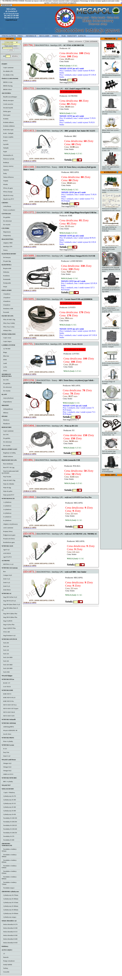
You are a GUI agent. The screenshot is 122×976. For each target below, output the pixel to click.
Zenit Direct (6, 590)
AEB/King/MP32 (8, 727)
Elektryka (5, 272)
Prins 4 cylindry (7, 741)
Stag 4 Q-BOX (7, 621)
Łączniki (5, 144)
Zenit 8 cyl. (6, 586)
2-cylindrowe (6, 506)
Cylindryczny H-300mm (10, 899)
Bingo (4, 352)
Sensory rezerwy (7, 166)
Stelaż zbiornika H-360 (9, 935)
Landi (4, 363)
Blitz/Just (5, 356)
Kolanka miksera (8, 122)
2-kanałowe (6, 297)
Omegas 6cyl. (7, 767)
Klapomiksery (7, 402)
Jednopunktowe (7, 409)
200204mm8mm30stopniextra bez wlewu (111, 75)
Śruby (4, 173)
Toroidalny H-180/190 (9, 818)
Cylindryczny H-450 (9, 814)
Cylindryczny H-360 (9, 807)
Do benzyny (6, 257)
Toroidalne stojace (8, 888)
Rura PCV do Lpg (8, 467)
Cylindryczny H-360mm (10, 906)
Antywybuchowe (8, 398)
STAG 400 (6, 632)
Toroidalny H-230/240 (9, 829)
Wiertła (5, 184)
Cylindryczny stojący (9, 917)
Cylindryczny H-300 (9, 800)
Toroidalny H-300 (8, 840)
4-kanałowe (6, 301)
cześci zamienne (7, 528)
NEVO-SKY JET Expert (10, 708)
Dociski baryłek (7, 108)
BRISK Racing (7, 86)
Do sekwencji (7, 221)
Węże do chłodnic (8, 484)
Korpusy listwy (7, 531)
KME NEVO (6, 694)
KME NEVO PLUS (8, 697)
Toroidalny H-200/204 (9, 822)
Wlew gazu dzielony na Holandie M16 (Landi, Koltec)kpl (111, 228)
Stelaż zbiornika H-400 (9, 939)
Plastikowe (6, 423)
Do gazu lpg (6, 261)
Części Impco (7, 341)
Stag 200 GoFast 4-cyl (9, 597)
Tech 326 (5, 661)
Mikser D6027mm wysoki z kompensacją (111, 130)
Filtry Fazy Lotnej (8, 327)
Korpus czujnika (7, 137)
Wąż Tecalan (6, 476)
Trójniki (5, 181)
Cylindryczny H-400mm (10, 910)
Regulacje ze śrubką (9, 453)
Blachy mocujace (8, 100)
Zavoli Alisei (6, 734)
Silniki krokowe (7, 456)
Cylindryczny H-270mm (10, 895)
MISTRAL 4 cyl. (8, 564)
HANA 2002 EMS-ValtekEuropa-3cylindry (111, 93)
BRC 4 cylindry (7, 781)
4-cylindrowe (6, 513)
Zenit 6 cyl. (6, 582)
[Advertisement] (111, 512)
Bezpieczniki (6, 268)
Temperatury (6, 235)
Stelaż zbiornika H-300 (9, 928)
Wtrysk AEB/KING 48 (9, 730)
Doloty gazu (6, 111)
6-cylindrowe (6, 517)
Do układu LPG (7, 71)
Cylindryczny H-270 (9, 796)
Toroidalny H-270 (8, 836)
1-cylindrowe (6, 502)
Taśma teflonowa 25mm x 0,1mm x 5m (111, 148)
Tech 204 (5, 643)
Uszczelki (5, 972)
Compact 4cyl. (7, 575)
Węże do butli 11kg (8, 480)
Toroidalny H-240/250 (9, 832)
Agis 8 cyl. (6, 549)
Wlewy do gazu (7, 188)
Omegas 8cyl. (7, 770)
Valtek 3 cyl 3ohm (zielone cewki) (111, 190)
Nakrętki (5, 148)
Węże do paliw (7, 491)
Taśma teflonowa (8, 177)
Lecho (4, 367)
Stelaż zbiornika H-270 (9, 924)
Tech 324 (5, 654)
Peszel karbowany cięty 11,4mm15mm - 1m (111, 433)
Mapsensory (6, 232)
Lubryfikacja (6, 206)
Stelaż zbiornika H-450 (9, 942)
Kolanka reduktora (8, 126)
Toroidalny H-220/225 (9, 825)
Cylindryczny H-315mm (10, 902)
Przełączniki (6, 283)
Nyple (4, 151)
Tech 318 (5, 650)
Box (4, 571)
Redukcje (5, 162)
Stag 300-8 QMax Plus (9, 617)
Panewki (5, 957)
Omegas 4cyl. (7, 763)
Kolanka (5, 119)
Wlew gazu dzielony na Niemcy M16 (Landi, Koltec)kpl (111, 248)
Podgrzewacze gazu (8, 535)
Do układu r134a (7, 75)
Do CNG (5, 380)
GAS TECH (6, 686)
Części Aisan (6, 338)
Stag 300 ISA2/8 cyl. (9, 601)
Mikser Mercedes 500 (111, 399)
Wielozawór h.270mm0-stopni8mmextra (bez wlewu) (111, 208)
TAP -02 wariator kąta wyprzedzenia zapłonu (111, 451)
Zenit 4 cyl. (6, 579)
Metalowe (5, 420)
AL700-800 (6, 349)
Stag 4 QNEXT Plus (9, 628)
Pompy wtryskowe (8, 961)
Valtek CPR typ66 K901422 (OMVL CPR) (111, 167)
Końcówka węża (7, 129)
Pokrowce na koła (8, 159)
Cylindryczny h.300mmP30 (111, 327)
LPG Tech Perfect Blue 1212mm (111, 112)
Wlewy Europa (7, 192)
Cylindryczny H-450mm (10, 913)
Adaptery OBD (7, 243)
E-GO (4, 749)
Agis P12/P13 (7, 557)
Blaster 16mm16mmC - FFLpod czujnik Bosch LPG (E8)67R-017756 (111, 309)
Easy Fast (5, 752)
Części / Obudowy (8, 792)
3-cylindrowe (6, 509)
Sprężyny (5, 170)
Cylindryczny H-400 (9, 811)
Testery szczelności (8, 210)
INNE (4, 360)
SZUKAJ (15, 56)
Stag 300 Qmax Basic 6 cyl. (11, 604)
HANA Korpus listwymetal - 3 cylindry (111, 363)
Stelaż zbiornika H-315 (9, 932)
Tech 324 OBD (7, 657)
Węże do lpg (6, 487)
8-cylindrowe (6, 520)
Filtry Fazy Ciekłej (8, 323)
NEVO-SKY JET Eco (9, 705)
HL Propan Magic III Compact (111, 381)
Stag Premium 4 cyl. (9, 635)
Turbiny (5, 968)
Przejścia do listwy (8, 539)
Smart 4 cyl (6, 756)
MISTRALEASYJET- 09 (111, 415)
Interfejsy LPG (7, 246)
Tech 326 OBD (7, 665)
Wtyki (4, 286)
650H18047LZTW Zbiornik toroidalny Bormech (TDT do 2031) (111, 268)
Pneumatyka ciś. (7, 155)
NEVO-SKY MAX (8, 712)
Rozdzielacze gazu (8, 542)
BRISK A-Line (7, 82)
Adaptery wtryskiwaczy (10, 524)
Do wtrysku (6, 224)
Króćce (5, 140)
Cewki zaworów (7, 104)
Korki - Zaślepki (7, 133)
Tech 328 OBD (7, 668)
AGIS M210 (6, 553)
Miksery (5, 413)
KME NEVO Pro (8, 701)
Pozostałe (5, 312)
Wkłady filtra (6, 330)
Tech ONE (6, 672)
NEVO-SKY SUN (8, 716)
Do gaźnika (6, 217)
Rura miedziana (7, 464)
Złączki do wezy (7, 195)
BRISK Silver (7, 89)
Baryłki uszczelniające (9, 97)
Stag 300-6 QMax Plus (9, 613)
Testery (5, 250)
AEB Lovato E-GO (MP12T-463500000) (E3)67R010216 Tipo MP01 (111, 288)
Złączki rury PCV (8, 199)
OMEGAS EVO (7, 774)
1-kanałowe (6, 294)
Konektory (6, 276)
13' (3, 953)
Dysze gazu (6, 115)
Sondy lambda (7, 964)
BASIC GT (6, 683)
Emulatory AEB (7, 308)
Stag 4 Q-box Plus (8, 624)
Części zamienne (8, 67)
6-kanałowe (6, 305)
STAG (4, 370)
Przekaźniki (6, 279)
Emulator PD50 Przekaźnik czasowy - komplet (111, 345)
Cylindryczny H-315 (9, 803)
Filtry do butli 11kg (8, 319)
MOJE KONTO (6, 5)
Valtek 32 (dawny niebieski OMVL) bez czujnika (111, 56)
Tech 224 (5, 646)
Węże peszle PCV (8, 495)
